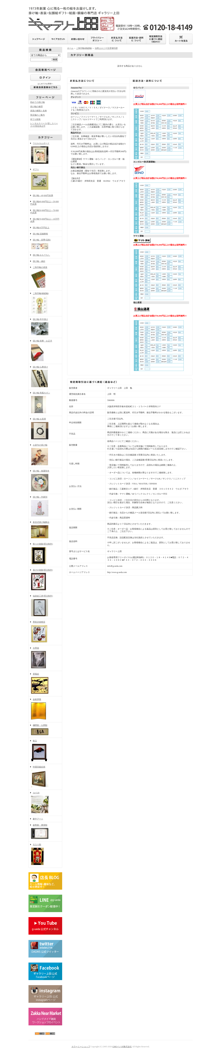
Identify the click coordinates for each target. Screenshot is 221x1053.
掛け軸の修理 (36, 106)
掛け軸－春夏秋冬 (45, 481)
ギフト (45, 179)
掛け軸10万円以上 (41, 227)
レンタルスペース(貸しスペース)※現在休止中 (44, 124)
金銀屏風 (45, 709)
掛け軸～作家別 (45, 507)
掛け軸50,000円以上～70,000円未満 (44, 211)
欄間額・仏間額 (45, 730)
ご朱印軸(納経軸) (45, 303)
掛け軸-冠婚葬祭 (40, 234)
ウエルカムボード (45, 153)
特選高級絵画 (45, 777)
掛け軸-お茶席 (45, 429)
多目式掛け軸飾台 (45, 530)
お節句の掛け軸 (45, 455)
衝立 (45, 751)
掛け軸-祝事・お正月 (45, 351)
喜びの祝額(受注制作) (45, 580)
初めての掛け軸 (37, 102)
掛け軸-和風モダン (45, 403)
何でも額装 (35, 119)
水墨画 (45, 658)
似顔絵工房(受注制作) (45, 606)
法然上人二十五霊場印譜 (106, 48)
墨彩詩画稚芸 (45, 632)
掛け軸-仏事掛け (45, 377)
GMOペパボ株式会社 (122, 1046)
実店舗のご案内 (37, 115)
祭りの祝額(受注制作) (45, 554)
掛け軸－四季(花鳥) (45, 244)
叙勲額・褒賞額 (45, 832)
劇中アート (38, 819)
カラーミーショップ (80, 1046)
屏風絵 (45, 684)
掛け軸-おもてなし (41, 255)
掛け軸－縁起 (39, 261)
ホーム (70, 48)
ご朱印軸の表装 (45, 277)
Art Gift (45, 803)
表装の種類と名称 (38, 110)
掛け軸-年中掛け (45, 327)
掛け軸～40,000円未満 (43, 195)
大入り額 (45, 854)
